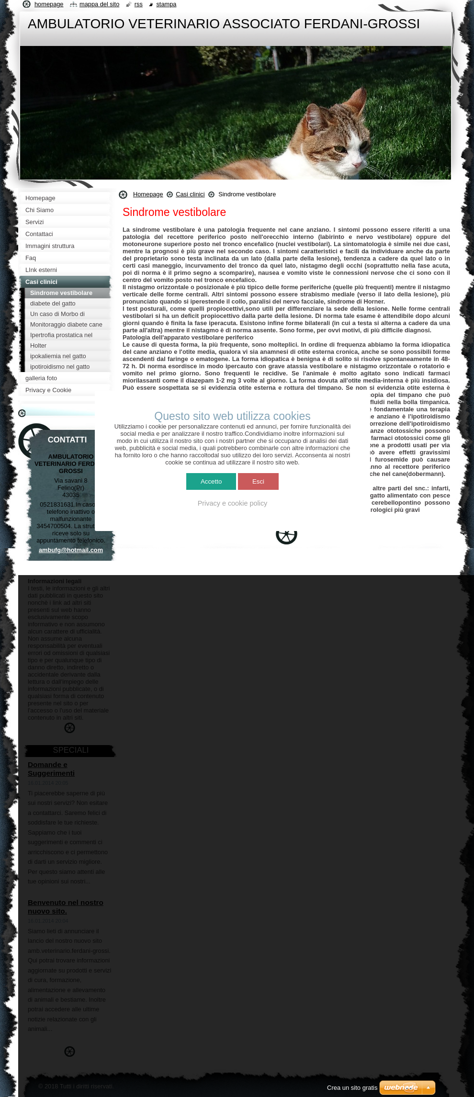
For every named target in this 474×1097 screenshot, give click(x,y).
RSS (139, 4)
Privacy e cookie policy (233, 503)
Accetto (211, 481)
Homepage (148, 194)
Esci (258, 481)
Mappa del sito (99, 4)
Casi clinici (190, 194)
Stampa (166, 4)
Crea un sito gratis (352, 1087)
